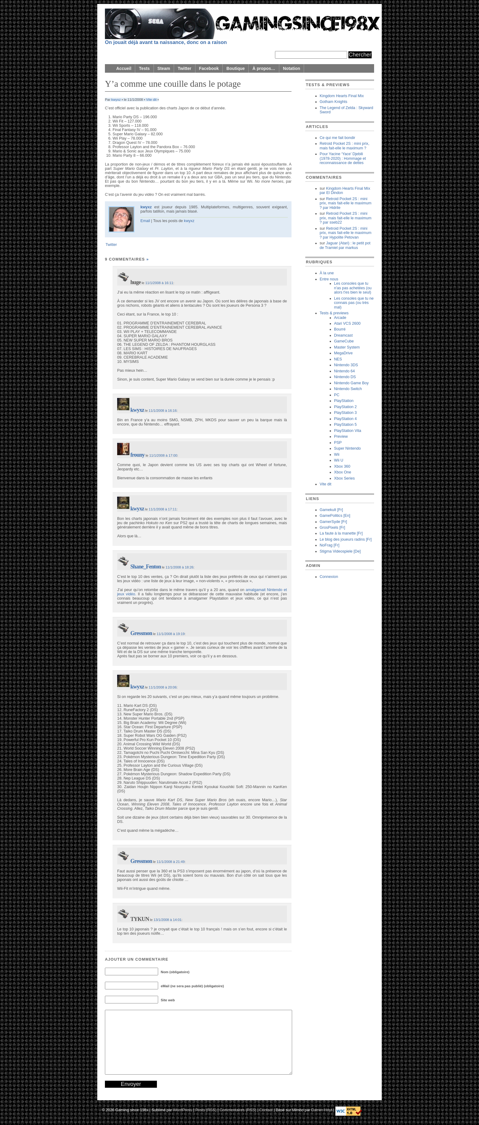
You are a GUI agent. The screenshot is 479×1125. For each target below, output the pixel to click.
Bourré (340, 329)
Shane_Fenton (145, 567)
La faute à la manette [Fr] (341, 533)
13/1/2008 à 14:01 (167, 920)
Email (145, 221)
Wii (336, 454)
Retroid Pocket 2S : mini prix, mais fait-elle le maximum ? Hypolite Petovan (345, 232)
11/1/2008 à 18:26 (179, 567)
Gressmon (141, 633)
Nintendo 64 (344, 371)
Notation (291, 68)
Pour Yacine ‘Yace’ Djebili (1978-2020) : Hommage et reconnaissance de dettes (343, 158)
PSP (338, 442)
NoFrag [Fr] (329, 545)
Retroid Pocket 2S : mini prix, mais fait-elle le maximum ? (344, 145)
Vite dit (151, 99)
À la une (327, 273)
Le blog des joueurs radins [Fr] (346, 539)
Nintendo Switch (348, 389)
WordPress (182, 1110)
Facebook (209, 68)
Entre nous (329, 279)
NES (338, 359)
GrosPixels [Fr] (332, 527)
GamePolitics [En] (335, 515)
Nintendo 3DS (346, 365)
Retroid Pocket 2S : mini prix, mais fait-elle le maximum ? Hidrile (345, 203)
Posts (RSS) (205, 1110)
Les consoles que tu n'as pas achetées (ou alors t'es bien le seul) (353, 287)
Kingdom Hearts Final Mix (342, 96)
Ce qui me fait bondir (337, 138)
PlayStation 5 (345, 424)
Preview (341, 436)
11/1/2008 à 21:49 (170, 862)
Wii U (338, 460)
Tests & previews (334, 313)
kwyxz (116, 99)
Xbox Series (344, 478)
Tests (144, 68)
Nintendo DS (345, 377)
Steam (164, 68)
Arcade (340, 318)
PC (337, 395)
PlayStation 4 (345, 419)
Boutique (235, 68)
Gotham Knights (333, 102)
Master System (347, 347)
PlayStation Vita (347, 431)
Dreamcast (343, 335)
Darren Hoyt (321, 1110)
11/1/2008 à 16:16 (162, 410)
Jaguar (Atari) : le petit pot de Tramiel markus (345, 245)
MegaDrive (343, 353)
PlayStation (344, 401)
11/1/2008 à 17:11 (162, 509)
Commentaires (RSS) (238, 1110)
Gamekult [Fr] (331, 510)
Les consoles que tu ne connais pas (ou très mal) (354, 302)
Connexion (329, 577)
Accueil (123, 68)
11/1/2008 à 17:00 (163, 455)
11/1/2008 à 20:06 (162, 687)
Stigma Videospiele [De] (340, 551)
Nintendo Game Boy (351, 383)
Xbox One (342, 472)
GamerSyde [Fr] (333, 522)
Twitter (184, 68)
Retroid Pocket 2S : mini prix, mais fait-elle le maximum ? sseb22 (345, 218)
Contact (266, 1110)
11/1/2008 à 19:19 (170, 634)
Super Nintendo (347, 448)
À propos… (263, 68)
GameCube (344, 341)
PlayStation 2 (345, 407)
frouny (137, 455)
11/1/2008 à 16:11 (159, 283)
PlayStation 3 (345, 413)
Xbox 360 (342, 466)
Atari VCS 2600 (347, 323)
